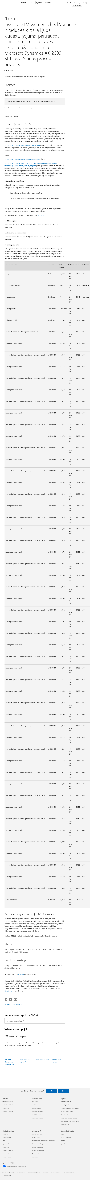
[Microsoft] (8, 3)
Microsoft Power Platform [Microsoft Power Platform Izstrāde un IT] (38, 1150)
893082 (41, 215)
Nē (63, 1091)
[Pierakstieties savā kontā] (85, 2)
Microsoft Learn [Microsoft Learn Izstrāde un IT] (35, 1137)
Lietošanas (8, 991)
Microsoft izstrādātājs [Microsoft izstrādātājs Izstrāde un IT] (37, 1134)
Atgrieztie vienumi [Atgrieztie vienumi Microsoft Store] (36, 1108)
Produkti (45, 3)
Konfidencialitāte (21, 1172)
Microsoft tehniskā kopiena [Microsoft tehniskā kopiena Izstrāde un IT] (38, 1144)
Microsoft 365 (30, 3)
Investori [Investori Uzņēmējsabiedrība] (63, 1140)
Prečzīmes (45, 1172)
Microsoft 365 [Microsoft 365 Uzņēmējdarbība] (5, 1147)
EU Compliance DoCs (68, 1172)
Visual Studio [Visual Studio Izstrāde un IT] (35, 1157)
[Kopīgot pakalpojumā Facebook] (6, 999)
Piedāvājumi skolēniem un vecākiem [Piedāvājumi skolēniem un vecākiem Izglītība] (70, 1121)
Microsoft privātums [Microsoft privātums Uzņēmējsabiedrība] (66, 1137)
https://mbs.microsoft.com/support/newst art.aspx (22, 145)
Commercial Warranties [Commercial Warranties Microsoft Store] (37, 1118)
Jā (51, 1091)
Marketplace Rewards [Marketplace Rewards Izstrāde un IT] (37, 1153)
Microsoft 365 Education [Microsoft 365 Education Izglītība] (67, 1111)
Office (38, 3)
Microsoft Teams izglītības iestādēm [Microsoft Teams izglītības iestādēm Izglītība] (70, 1108)
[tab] (10, 1036)
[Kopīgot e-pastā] (14, 999)
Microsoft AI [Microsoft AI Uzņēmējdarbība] (5, 1134)
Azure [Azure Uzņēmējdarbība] (3, 1140)
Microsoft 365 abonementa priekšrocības (9, 1061)
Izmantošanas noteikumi (34, 1172)
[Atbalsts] (21, 3)
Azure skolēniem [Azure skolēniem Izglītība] (65, 1124)
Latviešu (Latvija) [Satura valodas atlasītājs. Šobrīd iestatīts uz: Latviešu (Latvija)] (10, 1163)
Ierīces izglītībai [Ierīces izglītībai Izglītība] (65, 1105)
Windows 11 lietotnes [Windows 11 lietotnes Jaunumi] (7, 1111)
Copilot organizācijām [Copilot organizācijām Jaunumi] (7, 1101)
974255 (21, 974)
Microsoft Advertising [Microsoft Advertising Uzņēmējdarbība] (7, 1150)
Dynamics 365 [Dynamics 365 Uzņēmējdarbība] (5, 1144)
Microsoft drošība (42, 1059)
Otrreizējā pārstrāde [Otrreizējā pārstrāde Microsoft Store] (37, 1115)
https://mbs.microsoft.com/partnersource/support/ (22, 159)
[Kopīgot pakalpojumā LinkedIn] (9, 999)
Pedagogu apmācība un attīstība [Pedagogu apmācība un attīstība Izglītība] (69, 1118)
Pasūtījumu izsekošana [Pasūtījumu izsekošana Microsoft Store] (37, 1111)
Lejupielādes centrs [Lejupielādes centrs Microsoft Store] (36, 1105)
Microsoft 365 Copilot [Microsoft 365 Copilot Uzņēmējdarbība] (7, 1153)
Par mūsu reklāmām (55, 1172)
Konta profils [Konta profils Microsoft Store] (35, 1101)
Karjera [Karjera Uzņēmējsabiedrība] (62, 1134)
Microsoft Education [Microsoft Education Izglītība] (66, 1101)
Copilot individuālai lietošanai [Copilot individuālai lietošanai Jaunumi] (9, 1105)
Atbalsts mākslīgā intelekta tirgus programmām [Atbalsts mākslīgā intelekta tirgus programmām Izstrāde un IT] (43, 1140)
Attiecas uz (9, 70)
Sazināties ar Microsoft (8, 1172)
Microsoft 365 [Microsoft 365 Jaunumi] (5, 1108)
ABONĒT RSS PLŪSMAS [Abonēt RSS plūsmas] (14, 1004)
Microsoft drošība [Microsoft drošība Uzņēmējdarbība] (6, 1137)
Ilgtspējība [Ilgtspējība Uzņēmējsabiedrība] (63, 1144)
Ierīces (54, 3)
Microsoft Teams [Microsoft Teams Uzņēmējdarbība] (6, 1157)
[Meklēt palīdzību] (80, 2)
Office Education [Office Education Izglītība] (65, 1115)
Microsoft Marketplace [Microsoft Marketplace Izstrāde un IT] (37, 1147)
